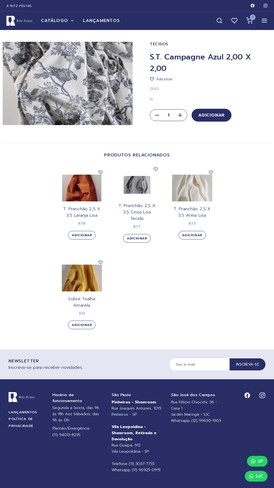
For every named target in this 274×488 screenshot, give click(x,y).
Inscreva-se (247, 364)
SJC (256, 476)
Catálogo (57, 20)
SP (257, 461)
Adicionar (211, 115)
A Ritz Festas (19, 5)
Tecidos (159, 44)
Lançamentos (101, 20)
